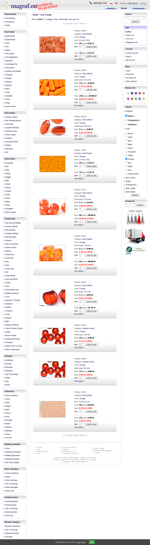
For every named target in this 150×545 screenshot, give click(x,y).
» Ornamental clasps (12, 339)
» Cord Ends (9, 258)
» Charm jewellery (11, 395)
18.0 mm (87, 126)
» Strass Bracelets (11, 487)
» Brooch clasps (10, 335)
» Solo (6, 47)
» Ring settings (9, 230)
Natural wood (131, 173)
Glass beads (10, 113)
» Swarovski (8, 124)
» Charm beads (10, 135)
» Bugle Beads (9, 40)
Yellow (129, 155)
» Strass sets (9, 491)
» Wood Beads (9, 18)
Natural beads (10, 14)
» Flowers (7, 191)
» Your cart (129, 39)
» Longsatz (8, 96)
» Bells (6, 321)
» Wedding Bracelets (12, 455)
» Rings (7, 378)
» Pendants (8, 342)
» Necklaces (8, 360)
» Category (128, 111)
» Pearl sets (8, 516)
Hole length (63, 19)
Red (128, 162)
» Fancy (7, 399)
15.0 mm (87, 80)
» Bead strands (10, 106)
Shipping (65, 449)
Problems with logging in (103, 450)
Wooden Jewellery (12, 522)
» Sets (6, 262)
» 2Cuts (7, 92)
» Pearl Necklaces (11, 501)
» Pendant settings (11, 233)
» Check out (129, 35)
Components (139, 8)
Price (56, 19)
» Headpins (8, 304)
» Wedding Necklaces (12, 452)
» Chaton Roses (10, 247)
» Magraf (7, 406)
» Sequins (8, 240)
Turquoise (130, 152)
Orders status (99, 448)
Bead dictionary (42, 451)
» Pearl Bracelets (10, 512)
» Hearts (7, 198)
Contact (39, 447)
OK (92, 542)
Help (38, 449)
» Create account (131, 53)
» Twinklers (8, 138)
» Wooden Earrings (11, 533)
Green (129, 148)
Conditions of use (69, 451)
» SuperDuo (8, 61)
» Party (6, 417)
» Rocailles (8, 420)
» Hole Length (129, 188)
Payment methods (69, 447)
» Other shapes (10, 212)
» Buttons (7, 251)
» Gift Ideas (8, 149)
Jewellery (111, 8)
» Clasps (7, 332)
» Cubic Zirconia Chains (13, 328)
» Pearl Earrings (10, 505)
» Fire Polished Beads (12, 121)
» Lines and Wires (11, 279)
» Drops (7, 195)
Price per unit (74, 19)
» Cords (7, 314)
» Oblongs (8, 82)
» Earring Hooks (10, 237)
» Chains (7, 283)
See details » (79, 59)
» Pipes (7, 89)
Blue (128, 141)
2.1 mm (82, 402)
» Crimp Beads (9, 276)
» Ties (6, 272)
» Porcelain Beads (11, 142)
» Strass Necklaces (11, 473)
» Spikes (7, 173)
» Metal (7, 403)
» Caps (6, 265)
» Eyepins (8, 318)
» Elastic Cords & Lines (13, 346)
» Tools (6, 297)
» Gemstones (9, 22)
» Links (6, 286)
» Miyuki (7, 50)
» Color (127, 129)
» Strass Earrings (10, 480)
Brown (129, 133)
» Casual (7, 413)
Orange (82, 37)
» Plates (7, 202)
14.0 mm (87, 245)
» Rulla (6, 170)
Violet (128, 137)
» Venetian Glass (10, 131)
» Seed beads (129, 192)
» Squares (8, 85)
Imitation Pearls (11, 497)
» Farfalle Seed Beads (12, 71)
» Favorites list (130, 78)
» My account (130, 60)
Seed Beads (87, 34)
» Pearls (7, 424)
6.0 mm (87, 335)
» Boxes (7, 385)
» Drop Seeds (9, 68)
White (129, 166)
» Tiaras (7, 448)
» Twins (7, 43)
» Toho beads (9, 54)
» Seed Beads (9, 36)
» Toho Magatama (11, 57)
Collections (9, 391)
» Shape (127, 181)
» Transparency (130, 185)
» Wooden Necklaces (12, 526)
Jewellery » (132, 125)
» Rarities (7, 145)
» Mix (6, 152)
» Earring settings (10, 226)
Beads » (131, 116)
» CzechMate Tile (10, 64)
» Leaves (7, 188)
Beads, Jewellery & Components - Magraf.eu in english (75, 460)
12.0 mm (87, 199)
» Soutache (8, 311)
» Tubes (7, 99)
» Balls (6, 181)
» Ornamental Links (11, 290)
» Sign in (128, 57)
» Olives (7, 205)
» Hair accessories (11, 244)
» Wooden (8, 427)
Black (128, 144)
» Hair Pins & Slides (11, 462)
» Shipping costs (131, 42)
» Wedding (8, 431)
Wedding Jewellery (13, 444)
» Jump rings (9, 269)
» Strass (7, 434)
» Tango (7, 103)
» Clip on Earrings (11, 484)
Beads (124, 8)
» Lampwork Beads (11, 128)
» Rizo (6, 166)
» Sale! (127, 71)
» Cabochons (9, 255)
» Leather (7, 307)
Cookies (97, 453)
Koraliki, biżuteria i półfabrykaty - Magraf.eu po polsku (75, 458)
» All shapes (8, 163)
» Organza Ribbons (11, 325)
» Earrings (8, 364)
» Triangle (8, 78)
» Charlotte (8, 75)
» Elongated (8, 209)
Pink (128, 170)
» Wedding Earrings (11, 459)
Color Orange (46, 15)
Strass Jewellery (11, 469)
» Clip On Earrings (11, 374)
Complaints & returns (70, 454)
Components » (134, 120)
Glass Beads (87, 74)
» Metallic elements (11, 293)
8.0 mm (87, 368)
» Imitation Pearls (10, 117)
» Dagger (7, 177)
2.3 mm (82, 40)
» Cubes (7, 184)
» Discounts (129, 74)
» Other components (12, 349)
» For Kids (8, 438)
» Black (7, 410)
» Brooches (8, 367)
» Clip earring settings (12, 223)
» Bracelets (8, 371)
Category (49, 19)
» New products (131, 81)
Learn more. (81, 542)
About (38, 454)
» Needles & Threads (12, 300)
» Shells (7, 25)
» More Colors (129, 178)
